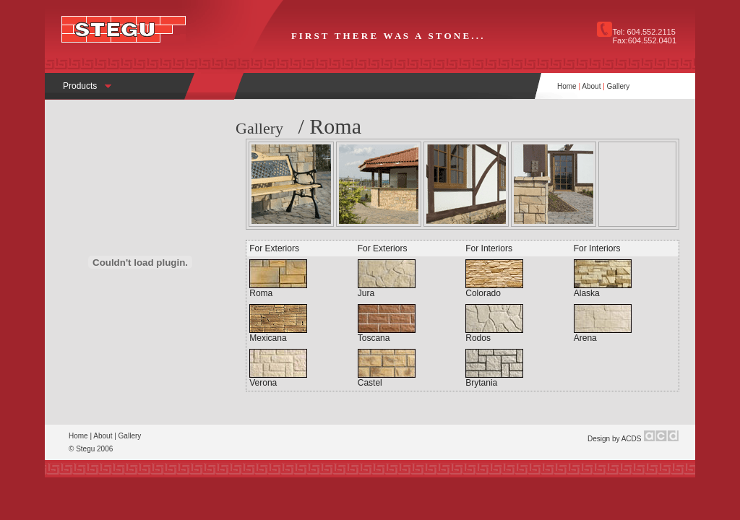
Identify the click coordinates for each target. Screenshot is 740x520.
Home (567, 86)
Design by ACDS (614, 439)
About (591, 86)
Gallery (618, 86)
